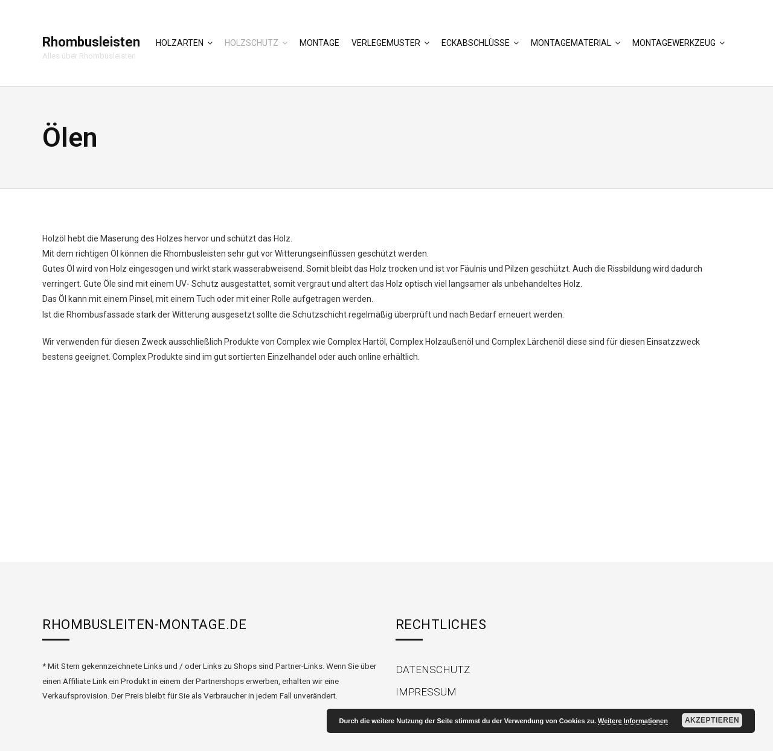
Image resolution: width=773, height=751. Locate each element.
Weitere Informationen (633, 720)
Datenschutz (433, 669)
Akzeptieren (712, 720)
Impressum (426, 692)
